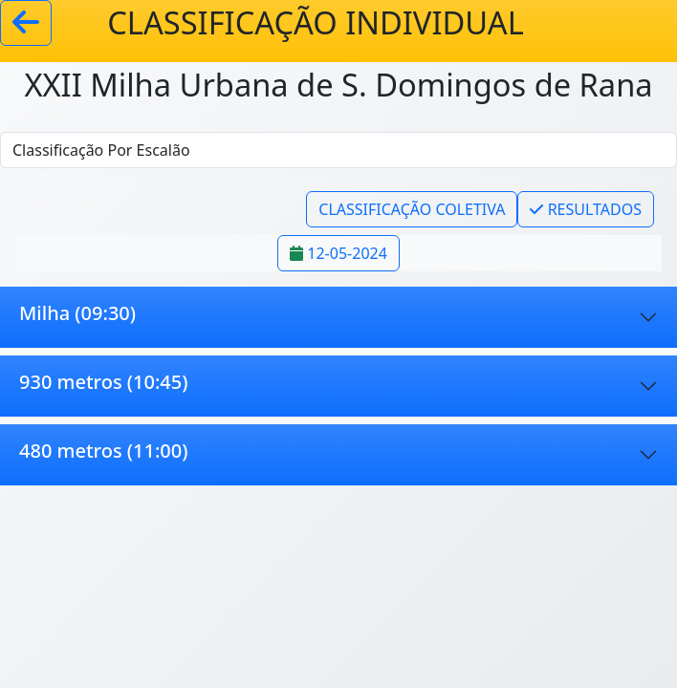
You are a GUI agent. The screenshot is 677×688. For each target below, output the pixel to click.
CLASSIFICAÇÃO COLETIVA (411, 209)
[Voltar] (26, 23)
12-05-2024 (338, 253)
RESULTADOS (586, 209)
